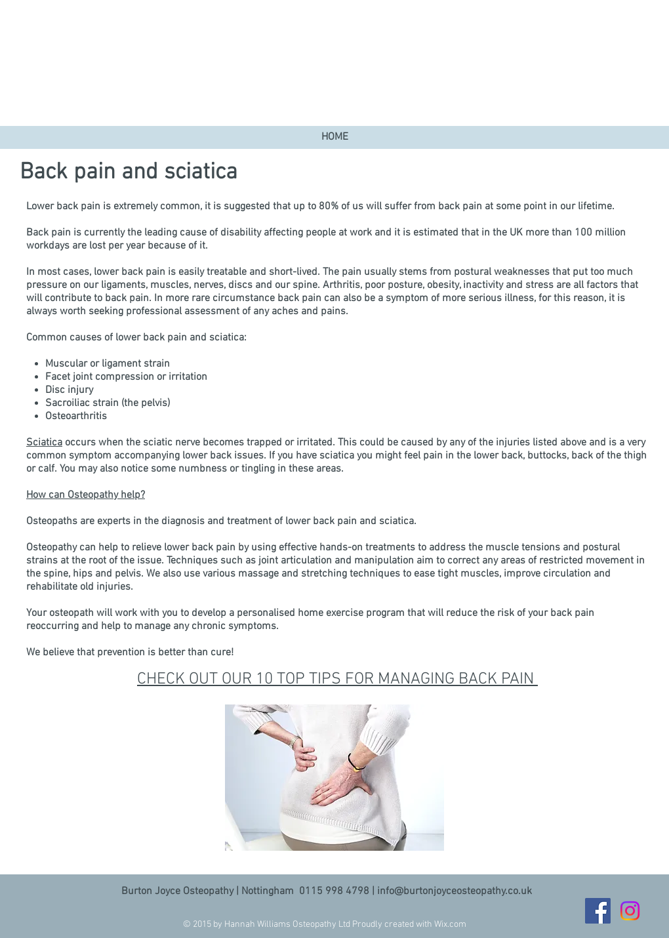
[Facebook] (598, 911)
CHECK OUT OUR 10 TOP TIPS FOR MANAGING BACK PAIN (337, 679)
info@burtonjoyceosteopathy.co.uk (454, 891)
